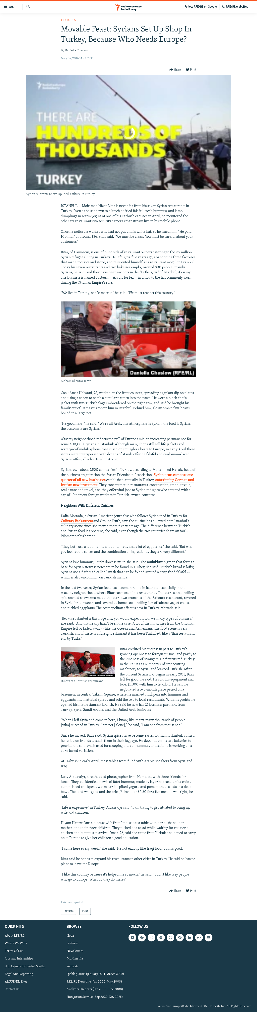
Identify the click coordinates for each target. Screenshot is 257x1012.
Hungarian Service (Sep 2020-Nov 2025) (95, 996)
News (70, 935)
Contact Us (12, 989)
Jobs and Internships (19, 958)
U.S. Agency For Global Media (25, 966)
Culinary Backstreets (77, 521)
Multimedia (75, 958)
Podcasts (73, 966)
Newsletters (75, 951)
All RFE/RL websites (235, 6)
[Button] (175, 70)
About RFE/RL (14, 935)
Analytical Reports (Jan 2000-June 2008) (95, 989)
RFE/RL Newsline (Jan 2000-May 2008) (94, 981)
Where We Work (16, 943)
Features (68, 20)
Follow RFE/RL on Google (201, 6)
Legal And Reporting (19, 974)
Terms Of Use (14, 951)
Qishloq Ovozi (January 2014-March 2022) (95, 974)
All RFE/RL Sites (16, 981)
